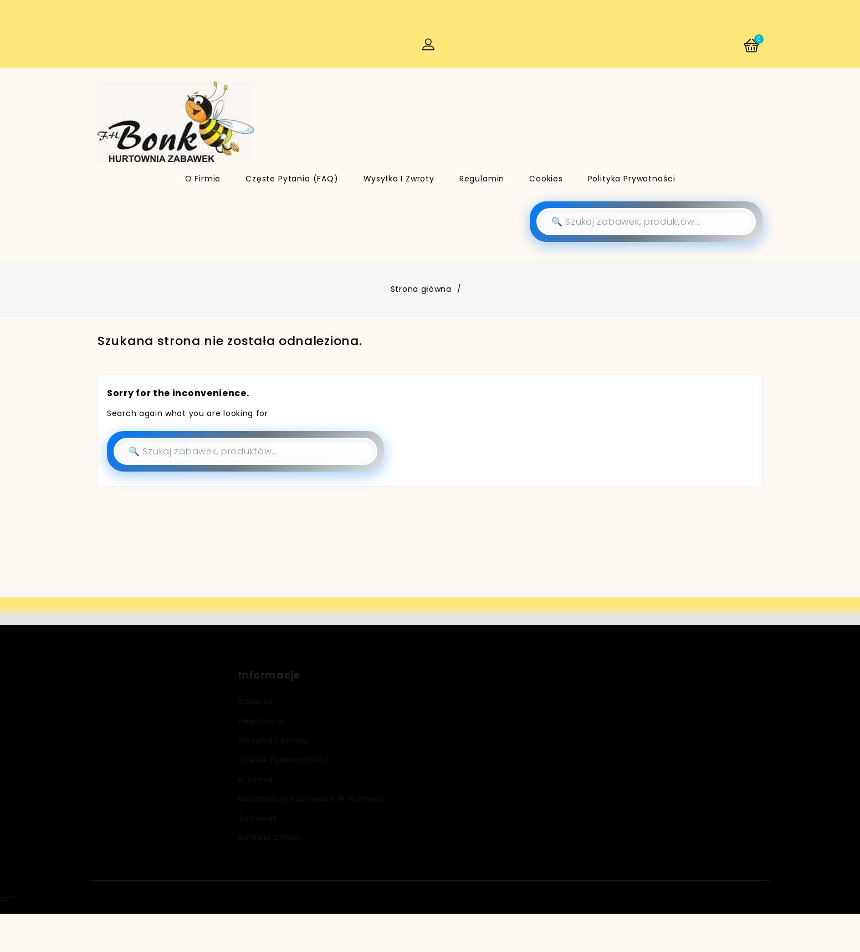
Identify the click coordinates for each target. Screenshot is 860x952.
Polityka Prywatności (631, 178)
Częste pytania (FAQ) (292, 178)
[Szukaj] (646, 222)
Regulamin (482, 178)
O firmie (203, 178)
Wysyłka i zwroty (399, 178)
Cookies (546, 178)
